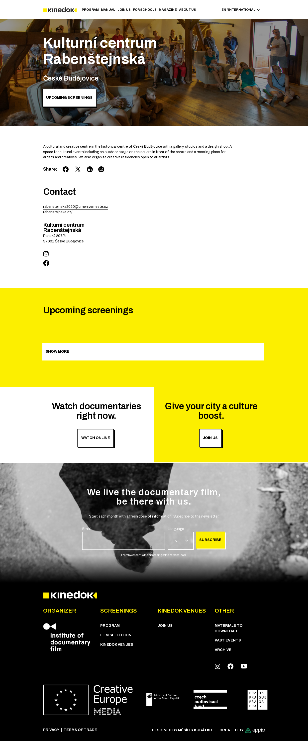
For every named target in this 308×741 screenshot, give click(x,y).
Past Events (228, 640)
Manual (108, 9)
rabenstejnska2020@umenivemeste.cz (75, 207)
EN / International (240, 9)
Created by (242, 730)
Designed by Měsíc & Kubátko (182, 730)
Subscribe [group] (210, 540)
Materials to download (229, 628)
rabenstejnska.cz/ (57, 212)
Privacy (51, 730)
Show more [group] (57, 351)
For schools (145, 9)
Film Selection (115, 635)
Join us (124, 9)
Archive (223, 650)
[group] (123, 538)
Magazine (168, 9)
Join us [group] (210, 438)
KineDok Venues (116, 644)
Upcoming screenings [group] (69, 98)
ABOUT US (187, 9)
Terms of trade (80, 730)
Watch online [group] (95, 438)
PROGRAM (90, 9)
